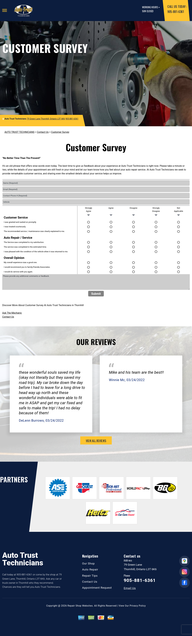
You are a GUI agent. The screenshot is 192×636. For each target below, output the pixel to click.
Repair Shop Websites (80, 605)
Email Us (130, 588)
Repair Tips (90, 575)
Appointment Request (97, 587)
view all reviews (96, 440)
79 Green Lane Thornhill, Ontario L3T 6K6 (46, 119)
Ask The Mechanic (12, 312)
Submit (96, 294)
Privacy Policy (138, 605)
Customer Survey (60, 132)
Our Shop (88, 563)
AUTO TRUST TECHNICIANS (19, 132)
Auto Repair (90, 569)
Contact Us (43, 132)
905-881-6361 (175, 11)
